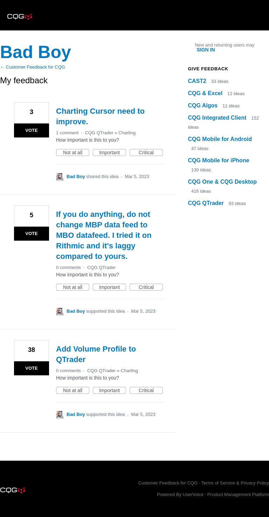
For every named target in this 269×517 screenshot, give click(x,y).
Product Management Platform (238, 494)
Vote (31, 130)
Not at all (76, 153)
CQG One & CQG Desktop (222, 182)
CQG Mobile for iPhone (218, 160)
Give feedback (208, 68)
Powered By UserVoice (181, 494)
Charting (127, 132)
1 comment (67, 132)
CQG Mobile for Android (220, 139)
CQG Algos (203, 105)
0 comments (68, 267)
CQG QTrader (99, 132)
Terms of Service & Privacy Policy (235, 483)
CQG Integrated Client (218, 118)
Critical (151, 153)
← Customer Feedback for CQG (32, 67)
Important (112, 153)
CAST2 (198, 81)
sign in (205, 49)
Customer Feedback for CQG (168, 483)
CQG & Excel (206, 93)
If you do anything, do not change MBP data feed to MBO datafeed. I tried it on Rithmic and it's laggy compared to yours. (104, 235)
